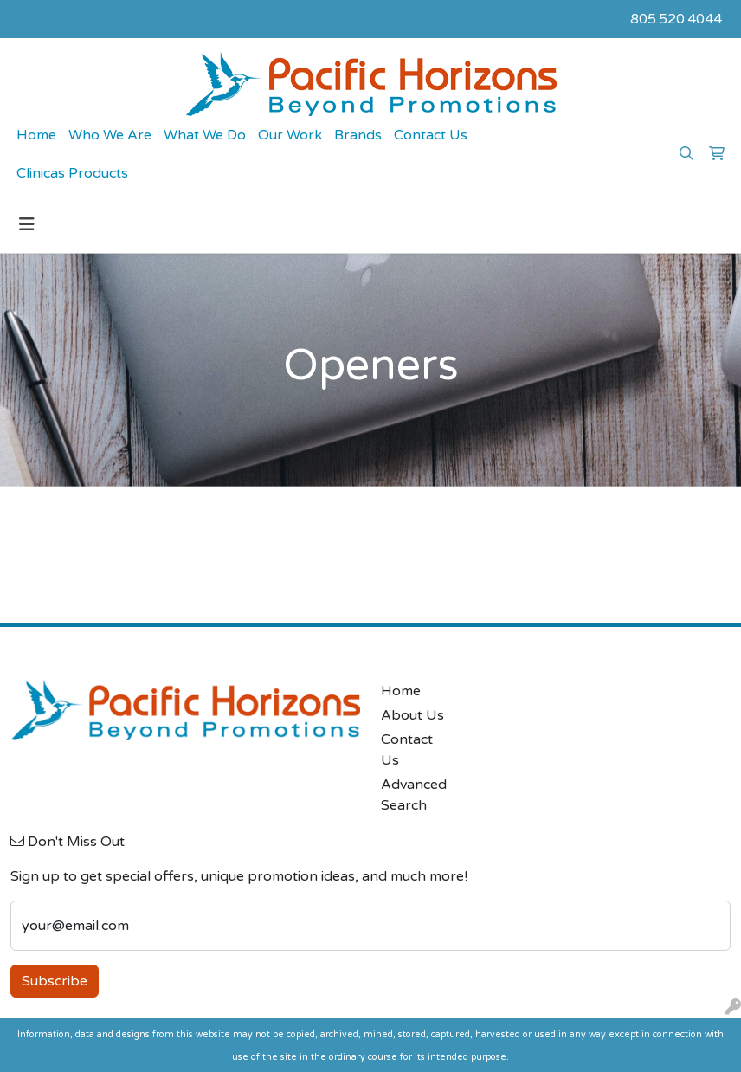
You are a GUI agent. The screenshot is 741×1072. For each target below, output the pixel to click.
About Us (412, 715)
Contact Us (430, 135)
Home (36, 135)
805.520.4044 (676, 19)
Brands (358, 135)
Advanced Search (414, 795)
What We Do (205, 135)
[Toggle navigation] (27, 224)
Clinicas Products (72, 173)
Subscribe (54, 981)
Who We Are (109, 135)
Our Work (290, 135)
